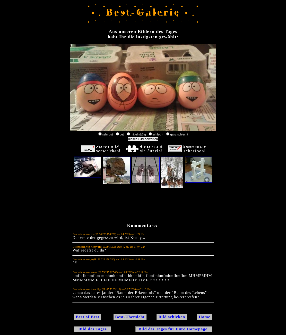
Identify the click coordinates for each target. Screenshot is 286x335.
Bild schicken (171, 317)
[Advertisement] (143, 204)
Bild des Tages (93, 329)
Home (205, 317)
